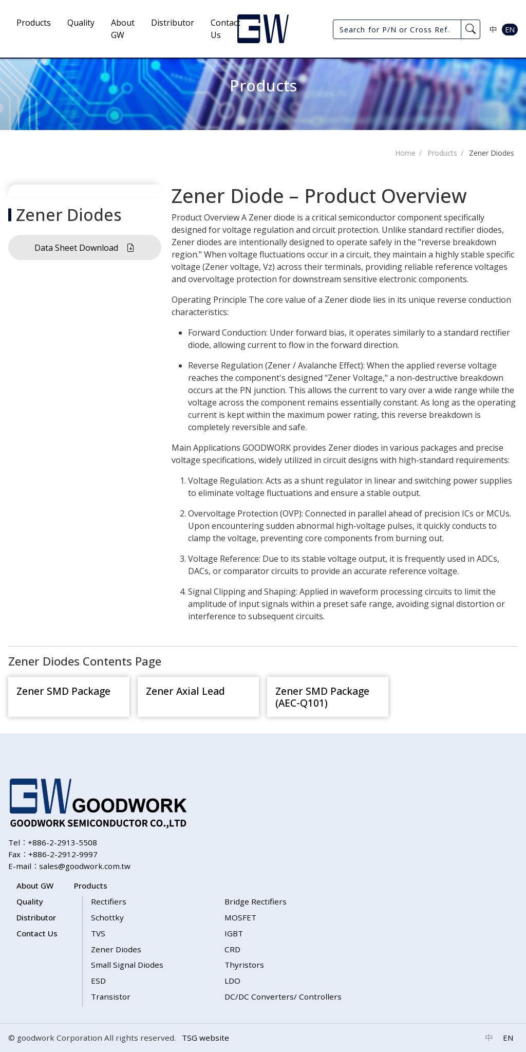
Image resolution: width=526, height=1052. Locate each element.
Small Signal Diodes (127, 964)
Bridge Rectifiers (255, 901)
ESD (98, 980)
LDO (232, 980)
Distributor (172, 22)
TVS (98, 933)
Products (33, 22)
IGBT (233, 933)
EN (510, 29)
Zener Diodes (491, 153)
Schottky (107, 917)
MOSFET (240, 917)
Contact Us (225, 29)
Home (405, 153)
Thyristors (244, 964)
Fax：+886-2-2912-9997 (53, 854)
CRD (232, 949)
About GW (123, 29)
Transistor (110, 996)
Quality (81, 22)
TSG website (205, 1037)
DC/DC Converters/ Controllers (283, 996)
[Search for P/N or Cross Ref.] (397, 29)
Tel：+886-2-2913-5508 (52, 842)
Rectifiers (108, 901)
